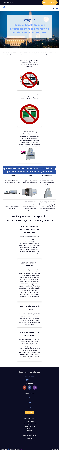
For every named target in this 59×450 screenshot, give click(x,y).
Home (29, 397)
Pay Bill (29, 407)
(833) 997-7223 (29, 376)
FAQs (29, 402)
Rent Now (29, 412)
